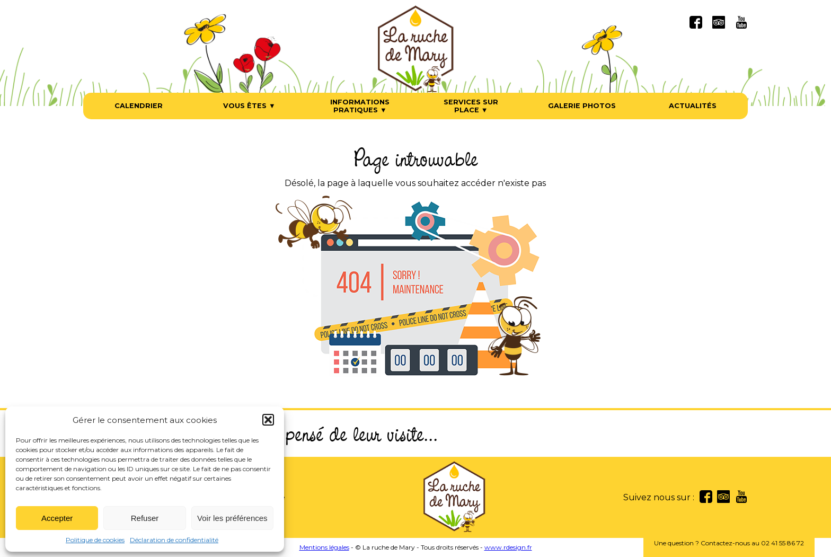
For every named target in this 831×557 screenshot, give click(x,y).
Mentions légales (324, 547)
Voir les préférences (232, 518)
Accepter (57, 518)
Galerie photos (582, 106)
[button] (268, 419)
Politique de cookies (95, 540)
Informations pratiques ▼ (360, 106)
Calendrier (138, 106)
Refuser (145, 518)
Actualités (693, 106)
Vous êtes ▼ (249, 106)
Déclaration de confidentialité (174, 540)
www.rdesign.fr (508, 547)
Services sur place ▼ (471, 106)
